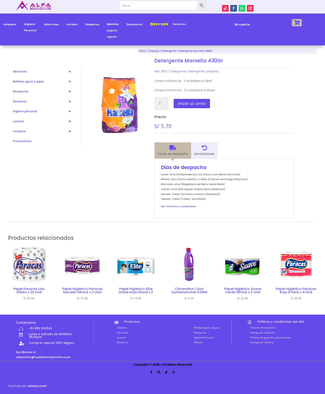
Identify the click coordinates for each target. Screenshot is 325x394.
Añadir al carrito (192, 103)
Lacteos (44, 121)
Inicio (142, 51)
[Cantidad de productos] (161, 103)
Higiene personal (44, 111)
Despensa (44, 101)
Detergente (196, 71)
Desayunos (44, 91)
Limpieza (153, 51)
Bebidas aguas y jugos (44, 81)
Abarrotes (44, 71)
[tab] (172, 150)
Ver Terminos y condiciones (178, 206)
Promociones (22, 141)
